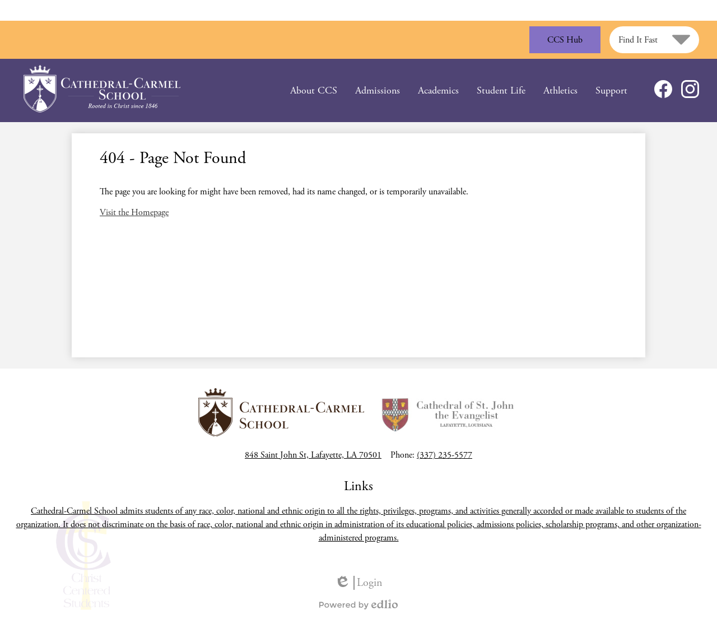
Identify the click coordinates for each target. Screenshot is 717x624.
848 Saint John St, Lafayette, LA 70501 (313, 455)
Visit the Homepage (134, 212)
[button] (313, 90)
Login (358, 583)
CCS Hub (565, 40)
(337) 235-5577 (444, 455)
